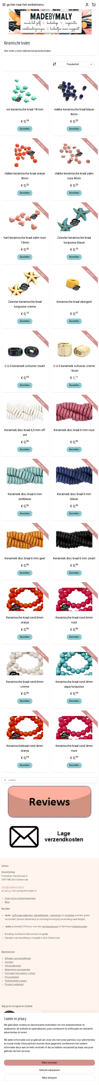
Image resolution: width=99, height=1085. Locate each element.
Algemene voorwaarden (17, 969)
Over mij (9, 898)
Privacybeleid (12, 977)
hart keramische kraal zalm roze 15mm (25, 240)
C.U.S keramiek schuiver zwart (25, 366)
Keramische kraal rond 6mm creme (24, 684)
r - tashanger (54, 915)
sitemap (37, 1079)
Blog (7, 902)
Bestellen (25, 128)
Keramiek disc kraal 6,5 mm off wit (24, 432)
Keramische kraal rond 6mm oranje (24, 620)
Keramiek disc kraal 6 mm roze (74, 430)
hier (10, 890)
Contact (9, 962)
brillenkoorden (79, 926)
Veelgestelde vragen (16, 980)
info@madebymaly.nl (13, 887)
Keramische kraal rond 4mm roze (74, 748)
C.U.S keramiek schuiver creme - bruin (74, 368)
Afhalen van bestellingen (18, 958)
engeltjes (70, 915)
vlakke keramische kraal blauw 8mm (74, 112)
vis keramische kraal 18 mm (24, 109)
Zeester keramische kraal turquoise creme (25, 304)
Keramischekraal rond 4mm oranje (25, 748)
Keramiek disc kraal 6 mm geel (25, 558)
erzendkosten (13, 965)
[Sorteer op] (72, 64)
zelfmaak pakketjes (22, 915)
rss (43, 1079)
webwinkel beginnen (55, 1079)
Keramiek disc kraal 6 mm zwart (74, 558)
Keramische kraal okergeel (74, 301)
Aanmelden (10, 1064)
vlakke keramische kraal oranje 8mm (25, 176)
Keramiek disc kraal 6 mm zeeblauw (25, 496)
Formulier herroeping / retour (20, 973)
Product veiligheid (14, 984)
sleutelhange (41, 915)
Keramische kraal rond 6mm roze (74, 620)
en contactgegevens (25, 898)
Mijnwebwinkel (83, 1079)
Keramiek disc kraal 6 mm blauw (74, 496)
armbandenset (50, 926)
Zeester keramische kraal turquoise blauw (74, 240)
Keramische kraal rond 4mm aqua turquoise (74, 684)
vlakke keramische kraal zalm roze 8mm (74, 176)
